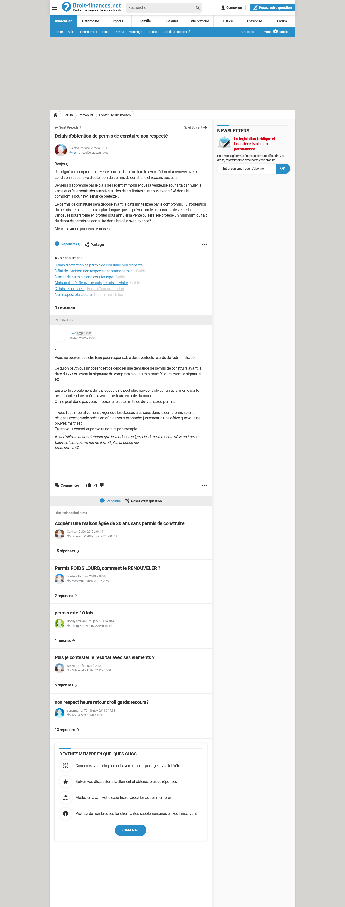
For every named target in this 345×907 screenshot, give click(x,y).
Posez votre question (146, 501)
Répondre (113, 501)
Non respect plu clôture (73, 294)
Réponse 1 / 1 (65, 320)
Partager (94, 244)
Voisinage (135, 32)
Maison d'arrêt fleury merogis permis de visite (91, 282)
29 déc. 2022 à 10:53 (95, 152)
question (272, 7)
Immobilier (63, 21)
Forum (282, 21)
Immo (264, 32)
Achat (71, 32)
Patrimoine (90, 21)
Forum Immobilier (108, 294)
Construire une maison (115, 115)
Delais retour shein (70, 288)
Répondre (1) (70, 244)
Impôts (118, 21)
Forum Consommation (105, 288)
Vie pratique (200, 21)
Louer (105, 32)
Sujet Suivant (193, 127)
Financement (88, 32)
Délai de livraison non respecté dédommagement (94, 271)
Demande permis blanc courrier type (84, 277)
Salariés (172, 21)
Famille (145, 21)
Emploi (280, 32)
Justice (227, 21)
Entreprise (254, 21)
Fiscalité (152, 32)
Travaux (119, 32)
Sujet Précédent (70, 127)
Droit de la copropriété (176, 32)
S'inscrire (130, 830)
